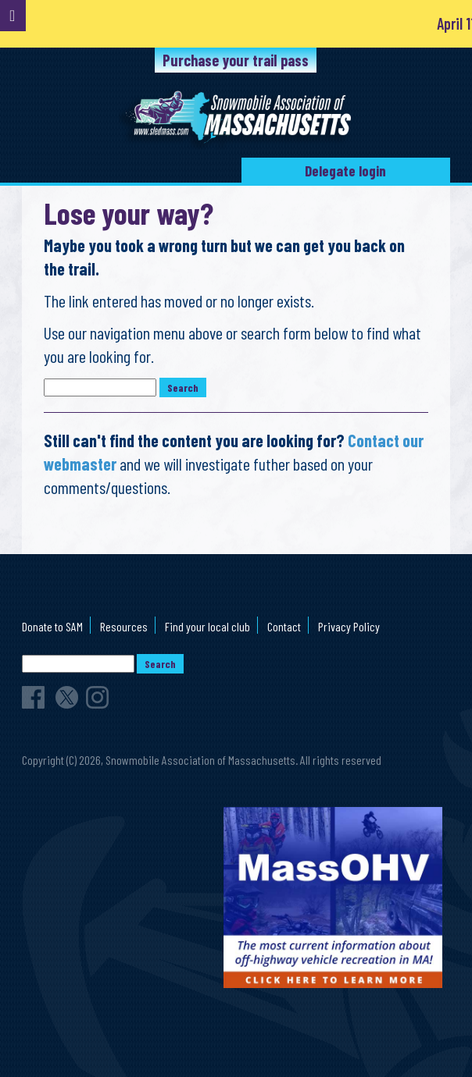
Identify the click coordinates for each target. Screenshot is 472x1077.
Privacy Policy (349, 626)
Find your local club (207, 626)
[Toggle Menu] (13, 15)
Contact (284, 626)
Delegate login (345, 171)
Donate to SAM (52, 626)
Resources (124, 626)
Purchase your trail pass (236, 60)
